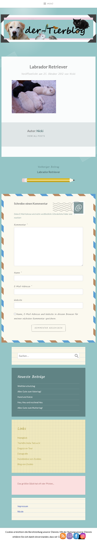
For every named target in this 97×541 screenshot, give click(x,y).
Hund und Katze (25, 397)
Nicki (72, 74)
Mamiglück (22, 438)
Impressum (23, 506)
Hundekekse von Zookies (29, 459)
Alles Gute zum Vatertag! (29, 391)
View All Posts (36, 136)
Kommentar (21, 225)
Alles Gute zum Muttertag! (30, 408)
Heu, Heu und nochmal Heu (30, 402)
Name (18, 273)
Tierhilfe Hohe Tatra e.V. (29, 443)
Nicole (20, 511)
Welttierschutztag (26, 386)
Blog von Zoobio (25, 464)
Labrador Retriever (48, 169)
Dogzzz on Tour (25, 448)
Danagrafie (23, 453)
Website (18, 300)
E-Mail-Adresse (23, 286)
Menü (50, 3)
